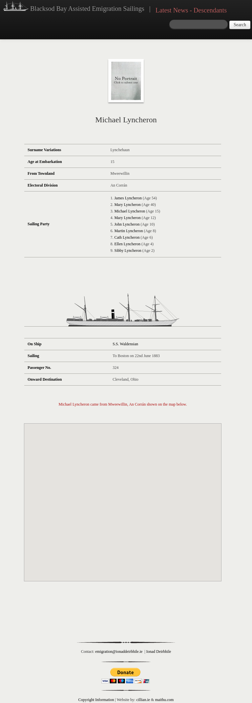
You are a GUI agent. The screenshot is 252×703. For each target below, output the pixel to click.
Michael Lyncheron (129, 211)
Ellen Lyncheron (127, 244)
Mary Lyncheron (127, 204)
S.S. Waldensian (125, 344)
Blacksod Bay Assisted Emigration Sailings (73, 7)
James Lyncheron (128, 198)
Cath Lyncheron (126, 237)
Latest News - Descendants (191, 10)
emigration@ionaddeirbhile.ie (118, 651)
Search (240, 24)
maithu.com (164, 699)
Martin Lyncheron (128, 231)
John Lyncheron (126, 224)
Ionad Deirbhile (158, 651)
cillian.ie (143, 699)
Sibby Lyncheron (127, 250)
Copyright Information (96, 699)
